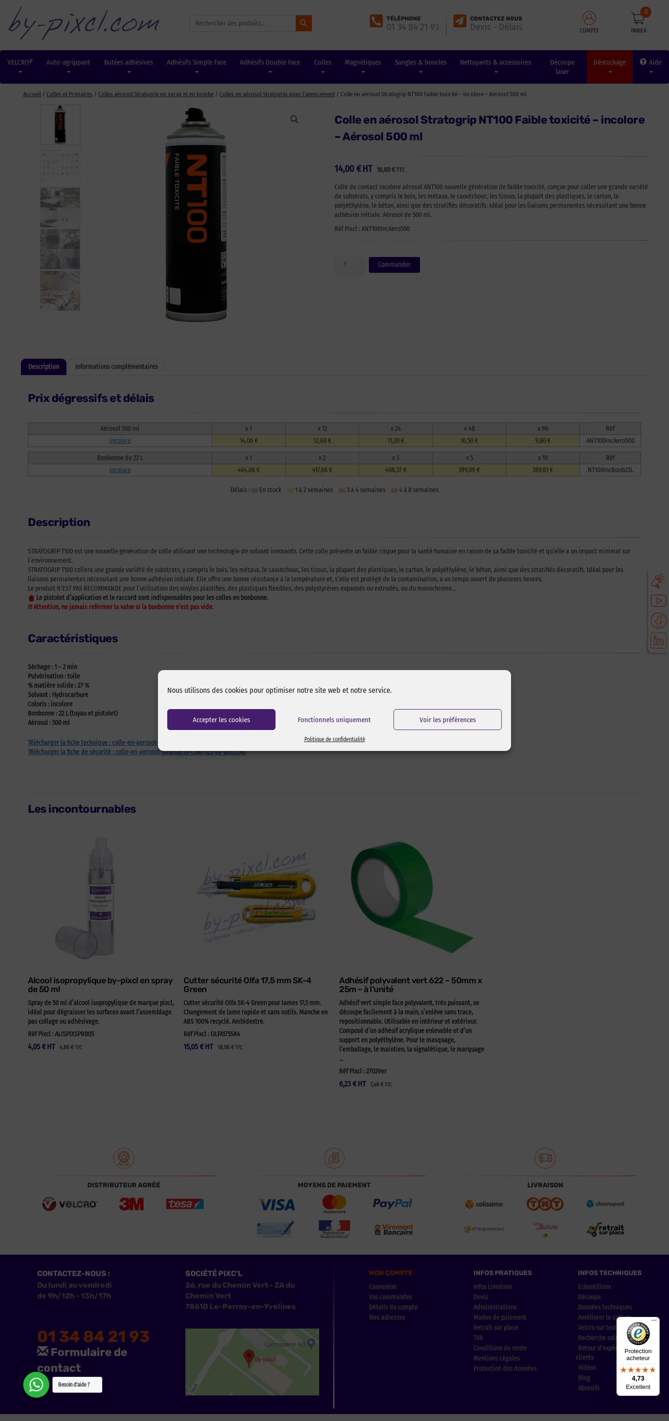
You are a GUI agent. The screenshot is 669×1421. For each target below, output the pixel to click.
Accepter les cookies (221, 720)
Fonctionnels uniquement (334, 720)
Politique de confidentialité (334, 739)
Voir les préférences (448, 720)
